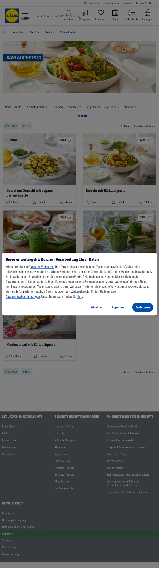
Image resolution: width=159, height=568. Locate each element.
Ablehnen (97, 307)
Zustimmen (143, 307)
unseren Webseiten (42, 267)
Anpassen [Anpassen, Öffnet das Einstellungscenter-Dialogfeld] (118, 307)
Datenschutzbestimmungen (23, 297)
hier (79, 297)
